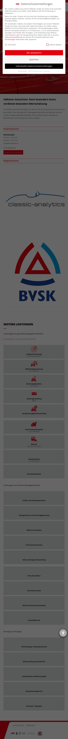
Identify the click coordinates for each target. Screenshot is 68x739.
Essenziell (10, 45)
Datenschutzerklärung (13, 37)
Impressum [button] (46, 71)
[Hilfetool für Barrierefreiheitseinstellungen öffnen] (63, 633)
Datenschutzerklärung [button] (35, 71)
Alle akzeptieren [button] (34, 52)
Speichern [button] (34, 59)
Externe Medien (54, 45)
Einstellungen (10, 39)
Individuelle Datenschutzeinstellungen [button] (34, 66)
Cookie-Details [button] (22, 71)
